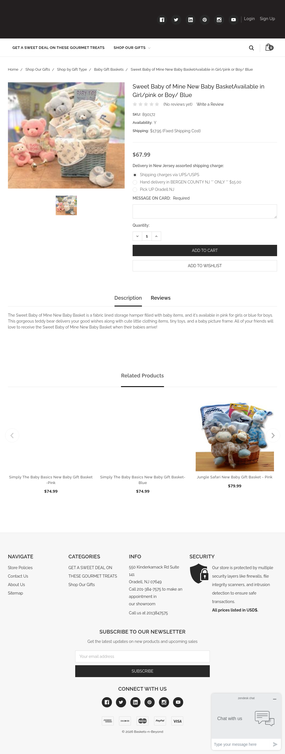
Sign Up (267, 18)
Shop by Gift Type (72, 69)
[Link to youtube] (233, 20)
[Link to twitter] (176, 20)
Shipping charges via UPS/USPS (169, 174)
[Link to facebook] (162, 20)
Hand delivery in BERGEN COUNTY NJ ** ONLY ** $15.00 (190, 182)
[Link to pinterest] (205, 20)
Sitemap (15, 593)
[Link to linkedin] (190, 20)
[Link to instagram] (219, 20)
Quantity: (141, 225)
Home (13, 69)
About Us (16, 584)
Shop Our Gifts (132, 48)
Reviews (160, 298)
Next (273, 435)
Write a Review (210, 104)
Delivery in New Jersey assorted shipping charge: (178, 165)
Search (254, 48)
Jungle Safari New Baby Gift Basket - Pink (235, 477)
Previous (12, 435)
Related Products (142, 376)
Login (249, 18)
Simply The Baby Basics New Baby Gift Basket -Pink (50, 480)
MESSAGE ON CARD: (161, 198)
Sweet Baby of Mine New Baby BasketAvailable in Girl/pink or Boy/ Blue (192, 69)
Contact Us (18, 576)
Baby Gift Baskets (109, 69)
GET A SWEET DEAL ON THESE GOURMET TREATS (58, 48)
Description (128, 298)
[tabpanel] (51, 443)
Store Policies (20, 567)
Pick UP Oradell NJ (157, 189)
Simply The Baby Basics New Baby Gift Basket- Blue (142, 480)
